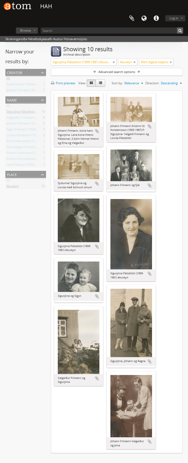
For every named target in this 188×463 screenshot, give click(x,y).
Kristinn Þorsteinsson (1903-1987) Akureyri (37, 159)
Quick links (156, 18)
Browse (25, 30)
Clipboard (132, 18)
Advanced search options (116, 72)
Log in (173, 18)
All (8, 79)
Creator (14, 72)
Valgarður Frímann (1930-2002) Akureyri (35, 118)
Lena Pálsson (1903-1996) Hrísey (29, 165)
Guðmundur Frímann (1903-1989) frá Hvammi (39, 85)
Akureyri (12, 187)
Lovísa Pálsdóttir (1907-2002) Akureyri (33, 136)
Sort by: (117, 83)
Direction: (152, 83)
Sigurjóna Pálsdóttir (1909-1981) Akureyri (35, 112)
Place (12, 174)
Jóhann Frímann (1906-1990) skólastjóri (34, 91)
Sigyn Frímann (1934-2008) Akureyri (32, 130)
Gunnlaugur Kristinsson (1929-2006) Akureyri (38, 148)
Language (144, 18)
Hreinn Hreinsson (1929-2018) (27, 153)
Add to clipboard (96, 131)
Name (12, 99)
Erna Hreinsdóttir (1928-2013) (27, 142)
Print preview (63, 83)
